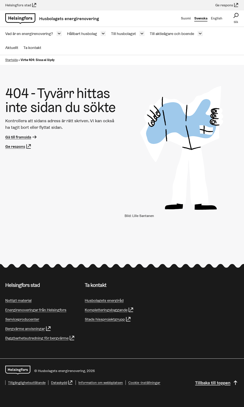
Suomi (186, 18)
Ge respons (227, 5)
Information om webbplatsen (100, 382)
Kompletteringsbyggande (109, 310)
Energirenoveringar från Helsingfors (35, 309)
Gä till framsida (21, 137)
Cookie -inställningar (144, 382)
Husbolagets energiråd (104, 300)
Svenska (200, 18)
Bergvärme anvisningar (28, 329)
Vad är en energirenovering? (29, 33)
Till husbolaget (123, 33)
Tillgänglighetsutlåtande (27, 382)
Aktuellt (11, 47)
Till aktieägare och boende (172, 33)
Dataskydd (62, 382)
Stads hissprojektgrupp (108, 319)
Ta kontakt (32, 47)
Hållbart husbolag (82, 33)
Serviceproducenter (22, 319)
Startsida (11, 60)
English (216, 18)
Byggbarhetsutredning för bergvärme (40, 338)
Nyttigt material (18, 300)
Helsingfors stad (21, 5)
